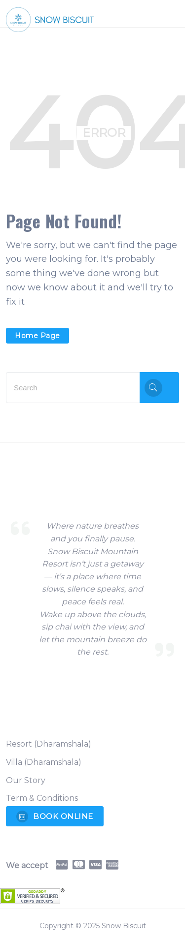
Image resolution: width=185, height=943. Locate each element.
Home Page (37, 335)
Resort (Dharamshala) (48, 744)
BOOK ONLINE (54, 816)
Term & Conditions (42, 798)
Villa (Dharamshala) (43, 762)
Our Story (25, 780)
